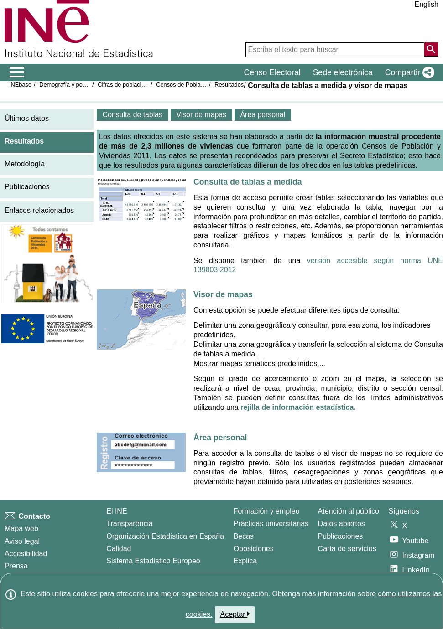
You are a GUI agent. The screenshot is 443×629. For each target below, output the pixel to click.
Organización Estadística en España (165, 536)
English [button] (426, 4)
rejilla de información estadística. (298, 407)
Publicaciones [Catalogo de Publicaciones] (340, 536)
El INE (116, 511)
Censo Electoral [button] (272, 72)
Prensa (16, 566)
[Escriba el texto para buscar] (334, 49)
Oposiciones (254, 548)
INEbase (20, 84)
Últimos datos (27, 118)
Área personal (220, 437)
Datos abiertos (341, 523)
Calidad (118, 548)
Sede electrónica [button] (343, 72)
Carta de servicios (347, 548)
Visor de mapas (223, 294)
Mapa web (21, 528)
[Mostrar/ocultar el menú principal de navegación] (17, 72)
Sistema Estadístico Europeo (153, 561)
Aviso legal (22, 541)
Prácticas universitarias (271, 523)
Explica (245, 561)
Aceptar (235, 614)
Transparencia (129, 523)
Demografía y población (70, 84)
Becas (244, 536)
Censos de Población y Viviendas (199, 84)
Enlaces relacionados (39, 210)
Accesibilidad (26, 553)
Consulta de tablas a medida (247, 181)
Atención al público (348, 511)
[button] (407, 72)
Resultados (229, 84)
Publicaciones (27, 187)
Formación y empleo (267, 511)
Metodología (25, 164)
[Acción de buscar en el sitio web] (431, 49)
